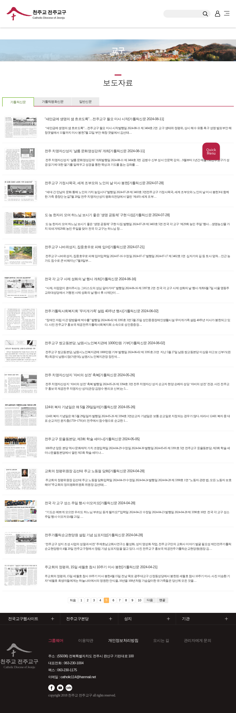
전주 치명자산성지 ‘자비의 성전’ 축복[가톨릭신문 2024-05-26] (90, 375)
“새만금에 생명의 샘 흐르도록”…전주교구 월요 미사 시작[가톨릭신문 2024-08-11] (104, 119)
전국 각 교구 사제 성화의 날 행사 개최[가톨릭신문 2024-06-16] (90, 279)
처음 (73, 600)
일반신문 (85, 101)
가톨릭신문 (18, 102)
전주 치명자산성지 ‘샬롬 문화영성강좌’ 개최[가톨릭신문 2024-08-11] (95, 151)
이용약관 (85, 640)
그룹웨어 (55, 640)
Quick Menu (211, 151)
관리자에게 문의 (197, 640)
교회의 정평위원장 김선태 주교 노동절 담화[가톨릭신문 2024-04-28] (94, 471)
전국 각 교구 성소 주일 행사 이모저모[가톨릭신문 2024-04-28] (90, 503)
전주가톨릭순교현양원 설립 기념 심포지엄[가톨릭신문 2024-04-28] (94, 535)
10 (139, 600)
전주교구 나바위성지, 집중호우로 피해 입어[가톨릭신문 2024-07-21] (94, 247)
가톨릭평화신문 (53, 101)
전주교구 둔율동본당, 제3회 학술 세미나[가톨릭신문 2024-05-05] (92, 439)
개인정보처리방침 (123, 640)
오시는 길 (161, 640)
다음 (150, 600)
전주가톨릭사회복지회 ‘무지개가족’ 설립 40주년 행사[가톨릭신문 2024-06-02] (101, 311)
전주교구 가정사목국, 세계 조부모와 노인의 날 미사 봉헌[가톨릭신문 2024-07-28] (104, 183)
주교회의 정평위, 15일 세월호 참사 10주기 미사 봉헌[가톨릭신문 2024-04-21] (101, 567)
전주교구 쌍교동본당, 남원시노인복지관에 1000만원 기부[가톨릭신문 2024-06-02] (105, 343)
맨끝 (162, 600)
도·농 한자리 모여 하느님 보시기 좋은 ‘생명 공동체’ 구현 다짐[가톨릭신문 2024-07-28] (107, 215)
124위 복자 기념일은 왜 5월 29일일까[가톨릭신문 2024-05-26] (90, 407)
